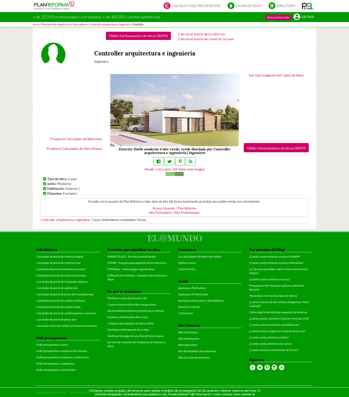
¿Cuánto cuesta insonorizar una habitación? (274, 324)
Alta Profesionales (187, 212)
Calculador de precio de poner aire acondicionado (65, 294)
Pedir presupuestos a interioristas (56, 369)
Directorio (282, 6)
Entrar (303, 17)
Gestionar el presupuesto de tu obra (128, 329)
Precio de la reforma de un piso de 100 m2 (273, 295)
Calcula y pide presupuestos (192, 6)
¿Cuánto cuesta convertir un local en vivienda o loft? (279, 318)
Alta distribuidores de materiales (197, 351)
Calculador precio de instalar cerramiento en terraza (66, 325)
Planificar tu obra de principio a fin (127, 298)
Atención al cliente (189, 306)
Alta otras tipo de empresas (194, 357)
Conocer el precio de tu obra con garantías (131, 304)
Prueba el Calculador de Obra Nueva (74, 148)
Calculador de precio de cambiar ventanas (60, 300)
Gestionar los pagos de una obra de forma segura (135, 335)
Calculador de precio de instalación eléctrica (62, 281)
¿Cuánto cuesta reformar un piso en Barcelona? (276, 262)
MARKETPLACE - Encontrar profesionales (131, 256)
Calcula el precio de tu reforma (201, 34)
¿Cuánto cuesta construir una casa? (269, 279)
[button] (307, 6)
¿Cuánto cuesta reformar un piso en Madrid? (274, 256)
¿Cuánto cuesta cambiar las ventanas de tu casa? (277, 331)
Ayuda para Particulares (192, 288)
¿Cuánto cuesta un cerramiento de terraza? (274, 349)
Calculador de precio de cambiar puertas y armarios (66, 313)
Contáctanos (185, 313)
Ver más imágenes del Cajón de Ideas (276, 75)
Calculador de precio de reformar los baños (61, 275)
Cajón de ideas (244, 6)
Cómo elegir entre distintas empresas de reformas (278, 312)
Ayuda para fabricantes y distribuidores (201, 300)
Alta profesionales (278, 17)
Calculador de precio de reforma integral (59, 256)
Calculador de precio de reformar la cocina (60, 269)
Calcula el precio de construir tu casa (206, 39)
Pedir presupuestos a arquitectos (55, 363)
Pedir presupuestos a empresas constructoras (62, 357)
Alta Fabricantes (187, 344)
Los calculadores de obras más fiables (200, 256)
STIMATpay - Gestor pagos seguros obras (131, 269)
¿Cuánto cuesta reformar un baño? (269, 337)
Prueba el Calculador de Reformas (76, 139)
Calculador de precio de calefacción (57, 288)
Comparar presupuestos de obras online (130, 323)
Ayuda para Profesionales (193, 294)
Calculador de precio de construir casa (58, 262)
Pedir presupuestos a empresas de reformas (61, 350)
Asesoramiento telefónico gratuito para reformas (135, 310)
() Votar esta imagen (189, 169)
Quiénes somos (187, 262)
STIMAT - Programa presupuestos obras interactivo (137, 262)
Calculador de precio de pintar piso (56, 319)
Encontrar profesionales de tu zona (127, 317)
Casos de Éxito (186, 269)
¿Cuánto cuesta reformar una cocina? (270, 343)
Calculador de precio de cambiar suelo (58, 306)
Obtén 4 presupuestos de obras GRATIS (138, 36)
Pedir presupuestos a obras (52, 344)
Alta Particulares (160, 212)
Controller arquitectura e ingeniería (66, 220)
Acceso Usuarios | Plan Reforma (174, 208)
